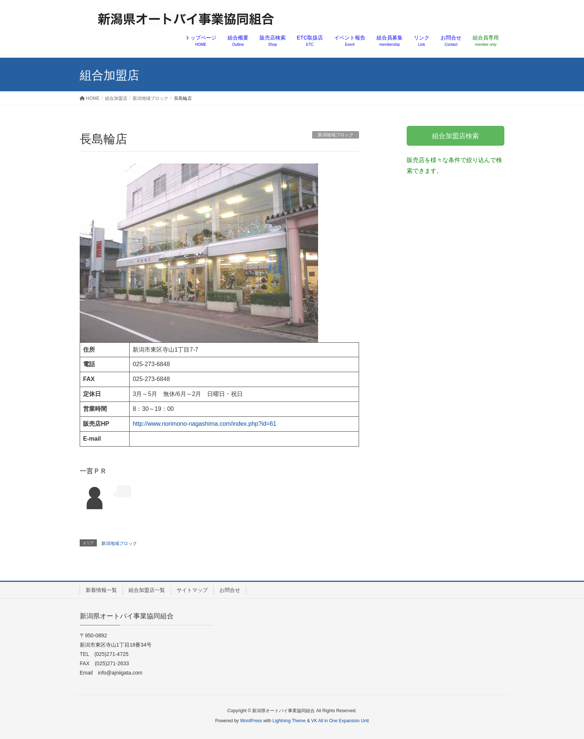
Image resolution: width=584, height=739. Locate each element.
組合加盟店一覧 (146, 590)
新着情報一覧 (101, 590)
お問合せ (229, 590)
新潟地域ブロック (335, 134)
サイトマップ (192, 590)
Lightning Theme (289, 720)
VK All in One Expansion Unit (340, 720)
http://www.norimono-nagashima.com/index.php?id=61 (204, 424)
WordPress (251, 720)
